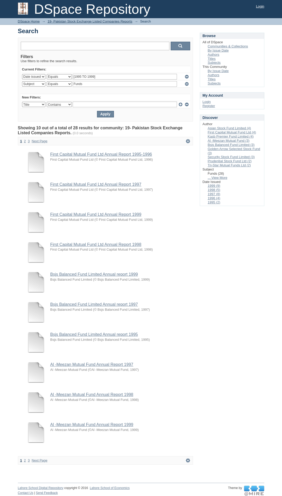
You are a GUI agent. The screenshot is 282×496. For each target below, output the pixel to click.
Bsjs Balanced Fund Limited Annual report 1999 (94, 274)
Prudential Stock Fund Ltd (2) (230, 161)
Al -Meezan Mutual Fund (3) (229, 141)
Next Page (39, 141)
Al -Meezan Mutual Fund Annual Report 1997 (91, 364)
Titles (212, 59)
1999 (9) (214, 186)
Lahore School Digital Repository (41, 488)
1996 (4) (214, 198)
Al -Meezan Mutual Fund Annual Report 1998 (91, 394)
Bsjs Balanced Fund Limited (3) (231, 145)
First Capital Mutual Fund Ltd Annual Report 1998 (95, 244)
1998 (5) (214, 190)
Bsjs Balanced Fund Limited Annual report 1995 (94, 334)
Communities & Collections (228, 46)
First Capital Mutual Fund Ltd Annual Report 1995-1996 (101, 154)
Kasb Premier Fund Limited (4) (231, 136)
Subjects (214, 63)
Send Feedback (47, 493)
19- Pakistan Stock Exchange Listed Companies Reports (89, 21)
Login (260, 6)
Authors (213, 54)
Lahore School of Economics (110, 488)
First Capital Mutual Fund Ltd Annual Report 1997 (95, 184)
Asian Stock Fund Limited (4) (229, 128)
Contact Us (25, 493)
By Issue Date (218, 50)
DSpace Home (29, 21)
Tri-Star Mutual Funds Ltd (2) (229, 165)
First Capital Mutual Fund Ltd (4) (232, 132)
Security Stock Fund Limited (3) (231, 157)
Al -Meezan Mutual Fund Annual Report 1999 (91, 424)
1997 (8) (214, 194)
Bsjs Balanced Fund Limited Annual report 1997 (94, 304)
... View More (218, 178)
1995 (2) (214, 202)
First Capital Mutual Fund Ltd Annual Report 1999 (95, 214)
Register (209, 106)
